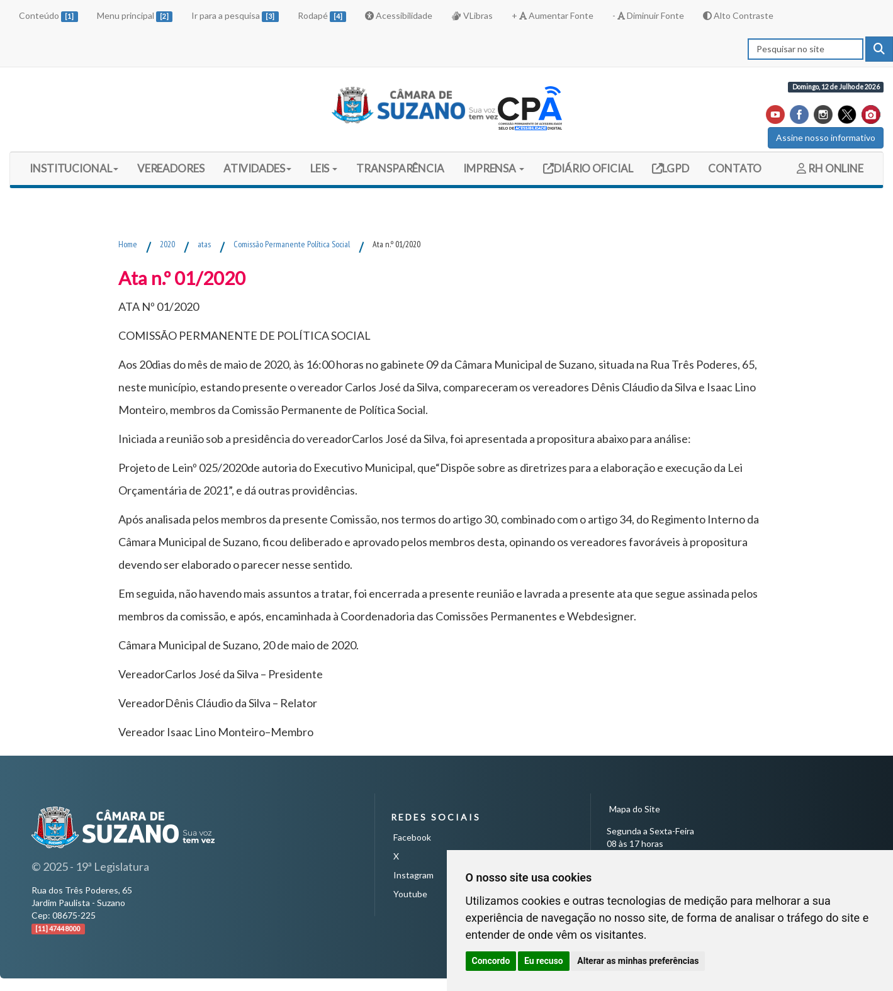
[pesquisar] (879, 49)
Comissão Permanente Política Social (291, 244)
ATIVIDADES (257, 168)
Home (127, 244)
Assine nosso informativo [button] (825, 137)
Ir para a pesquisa (235, 16)
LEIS (324, 168)
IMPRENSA (493, 168)
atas (204, 244)
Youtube (410, 893)
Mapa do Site (634, 808)
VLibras (472, 15)
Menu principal (135, 16)
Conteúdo (48, 16)
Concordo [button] (491, 961)
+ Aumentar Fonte (552, 15)
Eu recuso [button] (543, 961)
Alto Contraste (738, 15)
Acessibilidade (398, 15)
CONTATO (734, 168)
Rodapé (322, 16)
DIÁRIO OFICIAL (592, 168)
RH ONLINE (830, 168)
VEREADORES (171, 168)
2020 (167, 244)
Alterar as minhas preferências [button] (638, 961)
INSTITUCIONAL (74, 168)
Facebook (412, 837)
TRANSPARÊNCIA (400, 168)
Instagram (413, 875)
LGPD (675, 168)
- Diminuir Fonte (648, 15)
